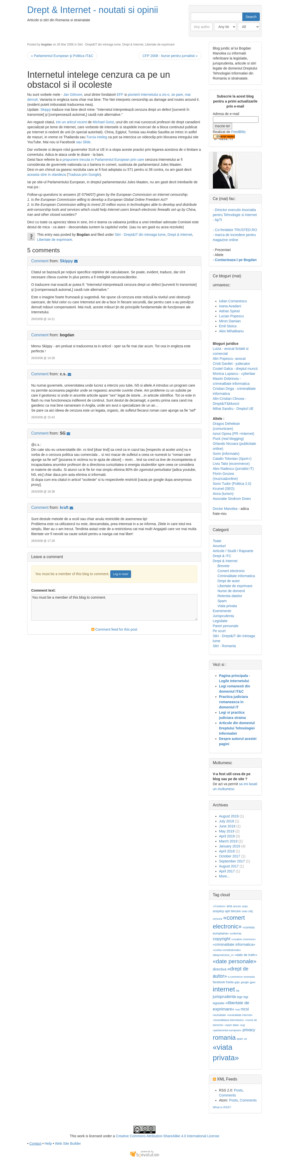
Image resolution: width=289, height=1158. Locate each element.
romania (224, 1037)
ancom (237, 906)
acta (229, 906)
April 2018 (227, 851)
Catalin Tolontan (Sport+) (232, 459)
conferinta (235, 933)
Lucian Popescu (231, 316)
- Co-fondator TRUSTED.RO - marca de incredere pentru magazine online (235, 235)
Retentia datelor (230, 596)
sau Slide (83, 142)
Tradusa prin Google (84, 175)
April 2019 (227, 836)
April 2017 (227, 871)
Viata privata (227, 606)
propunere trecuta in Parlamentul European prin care (104, 160)
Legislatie (220, 621)
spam (240, 1038)
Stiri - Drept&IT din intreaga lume (99, 44)
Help (48, 1143)
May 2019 (226, 831)
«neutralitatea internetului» (228, 1019)
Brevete (224, 566)
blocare (236, 911)
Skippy (45, 110)
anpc (245, 906)
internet (224, 989)
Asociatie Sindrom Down (232, 499)
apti (227, 911)
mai (237, 1009)
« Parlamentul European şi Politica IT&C (62, 56)
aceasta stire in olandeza (46, 175)
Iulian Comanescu (233, 301)
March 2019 (228, 841)
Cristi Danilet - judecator (231, 364)
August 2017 (229, 866)
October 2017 (229, 856)
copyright (221, 938)
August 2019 (229, 816)
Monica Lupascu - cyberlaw (234, 374)
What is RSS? (222, 1107)
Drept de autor (229, 581)
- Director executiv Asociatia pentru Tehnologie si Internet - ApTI (235, 215)
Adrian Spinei (229, 311)
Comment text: (43, 590)
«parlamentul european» (227, 1030)
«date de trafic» (245, 955)
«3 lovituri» (219, 906)
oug (242, 1024)
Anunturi (219, 546)
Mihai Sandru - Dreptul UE (233, 409)
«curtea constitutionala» (227, 949)
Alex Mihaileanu (231, 331)
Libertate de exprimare (160, 44)
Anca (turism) (223, 494)
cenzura (217, 918)
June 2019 (227, 826)
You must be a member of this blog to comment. (114, 607)
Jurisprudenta (223, 616)
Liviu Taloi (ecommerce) (231, 464)
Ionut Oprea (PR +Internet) (233, 434)
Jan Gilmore (72, 95)
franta (230, 982)
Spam (222, 601)
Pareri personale (226, 626)
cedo (244, 911)
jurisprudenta (224, 996)
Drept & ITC (222, 556)
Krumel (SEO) (224, 489)
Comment (39, 261)
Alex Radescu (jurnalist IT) (233, 469)
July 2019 (226, 821)
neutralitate (219, 1014)
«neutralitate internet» (240, 1014)
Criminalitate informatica (236, 576)
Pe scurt (219, 631)
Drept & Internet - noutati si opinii (92, 10)
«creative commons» (243, 939)
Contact (35, 1143)
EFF (120, 95)
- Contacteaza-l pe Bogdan (235, 260)
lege (240, 997)
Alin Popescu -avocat (229, 359)
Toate (217, 541)
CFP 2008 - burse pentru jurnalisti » (170, 56)
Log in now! (120, 574)
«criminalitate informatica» (234, 944)
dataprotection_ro (223, 954)
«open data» (232, 1024)
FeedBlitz (238, 132)
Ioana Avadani (230, 306)
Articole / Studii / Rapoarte (233, 551)
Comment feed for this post (114, 629)
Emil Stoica (228, 326)
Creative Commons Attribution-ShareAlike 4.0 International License (167, 1136)
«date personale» (235, 961)
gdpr (237, 982)
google (245, 982)
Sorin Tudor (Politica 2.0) (232, 484)
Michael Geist (103, 122)
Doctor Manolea (225, 509)
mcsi (245, 1009)
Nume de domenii (231, 591)
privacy (249, 1030)
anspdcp (218, 911)
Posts (238, 1090)
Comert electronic (231, 571)
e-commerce (235, 976)
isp (237, 990)
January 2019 (229, 846)
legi (245, 997)
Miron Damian (230, 321)
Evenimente (222, 611)
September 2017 (232, 861)
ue (245, 1038)
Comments (227, 1095)
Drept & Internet (132, 44)
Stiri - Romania (224, 646)
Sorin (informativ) (226, 454)
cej (250, 911)
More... (224, 876)
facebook (219, 982)
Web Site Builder (68, 1143)
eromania (249, 976)
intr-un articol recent (72, 122)
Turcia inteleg (96, 137)
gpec (253, 982)
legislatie (219, 1003)
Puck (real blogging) (228, 439)
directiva (220, 969)
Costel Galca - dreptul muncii (235, 369)
